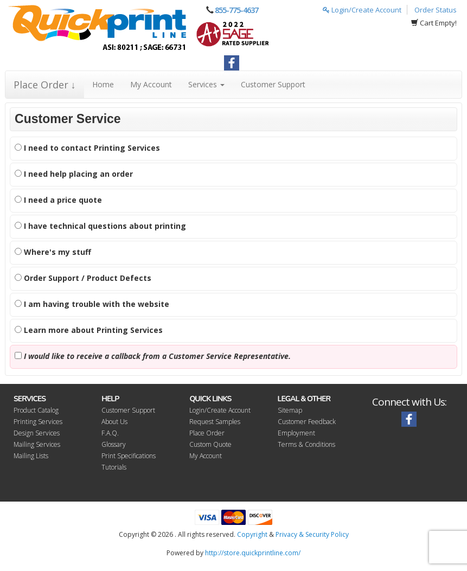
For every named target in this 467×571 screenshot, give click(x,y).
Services (206, 84)
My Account (151, 84)
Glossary (113, 444)
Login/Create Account (362, 10)
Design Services (37, 433)
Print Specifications (128, 455)
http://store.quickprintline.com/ (252, 552)
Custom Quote (210, 444)
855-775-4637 (236, 10)
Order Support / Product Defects (83, 278)
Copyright (252, 534)
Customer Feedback (307, 421)
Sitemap (290, 410)
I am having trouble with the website (92, 304)
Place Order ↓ (45, 84)
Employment (296, 433)
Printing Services (38, 421)
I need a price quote (58, 200)
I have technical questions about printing (100, 226)
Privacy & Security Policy (312, 534)
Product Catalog (36, 410)
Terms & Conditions (306, 444)
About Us (114, 421)
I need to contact (87, 148)
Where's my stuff (53, 252)
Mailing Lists (31, 455)
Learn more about (89, 330)
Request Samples (214, 421)
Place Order (207, 433)
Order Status (435, 10)
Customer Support (273, 84)
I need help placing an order (74, 174)
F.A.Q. (110, 433)
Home (103, 84)
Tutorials (113, 467)
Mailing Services (37, 444)
